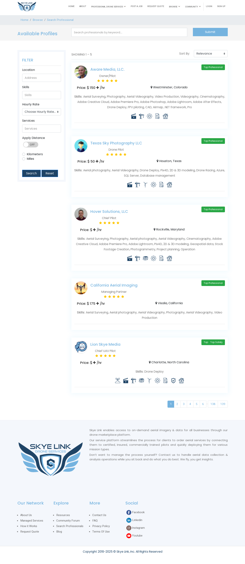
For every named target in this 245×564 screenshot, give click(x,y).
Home (24, 20)
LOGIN (209, 6)
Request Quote (29, 532)
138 (212, 404)
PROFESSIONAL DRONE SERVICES (107, 6)
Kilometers (35, 154)
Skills (25, 87)
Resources (63, 515)
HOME (71, 6)
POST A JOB (136, 6)
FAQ (95, 521)
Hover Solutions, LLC (109, 211)
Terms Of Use (101, 532)
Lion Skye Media (105, 344)
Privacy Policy (101, 526)
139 (222, 404)
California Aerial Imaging (114, 285)
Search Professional (60, 20)
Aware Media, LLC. (107, 69)
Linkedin (134, 520)
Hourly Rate (30, 104)
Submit (210, 32)
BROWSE (173, 6)
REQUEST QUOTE (155, 6)
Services (28, 120)
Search (31, 173)
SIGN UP (221, 6)
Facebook (135, 512)
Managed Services (31, 521)
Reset (49, 173)
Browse (38, 20)
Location (28, 70)
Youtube (134, 535)
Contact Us (99, 515)
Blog (59, 532)
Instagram (135, 528)
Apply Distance (33, 138)
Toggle (30, 144)
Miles (30, 159)
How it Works (28, 526)
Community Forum (68, 521)
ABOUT (82, 6)
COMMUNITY (191, 6)
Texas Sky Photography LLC (116, 143)
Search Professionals (69, 526)
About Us (26, 515)
